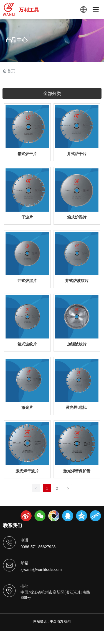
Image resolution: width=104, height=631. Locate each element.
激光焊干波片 (27, 471)
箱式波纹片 (27, 344)
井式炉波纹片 (76, 281)
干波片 (27, 217)
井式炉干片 (77, 154)
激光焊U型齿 (77, 408)
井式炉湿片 (27, 281)
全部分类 (52, 93)
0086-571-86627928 (38, 547)
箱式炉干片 (27, 154)
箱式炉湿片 (77, 217)
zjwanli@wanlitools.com (41, 569)
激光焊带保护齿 (76, 471)
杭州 (67, 621)
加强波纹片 (77, 344)
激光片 (27, 408)
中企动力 (56, 621)
